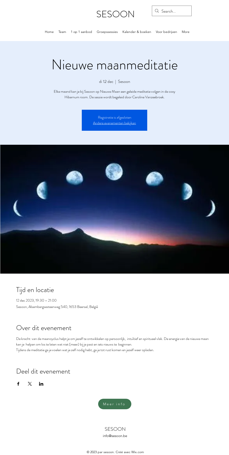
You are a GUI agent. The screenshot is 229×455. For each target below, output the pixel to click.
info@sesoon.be (115, 436)
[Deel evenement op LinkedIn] (41, 384)
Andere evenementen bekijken (114, 123)
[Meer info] (114, 404)
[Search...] (171, 11)
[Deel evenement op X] (30, 384)
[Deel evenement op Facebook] (18, 384)
